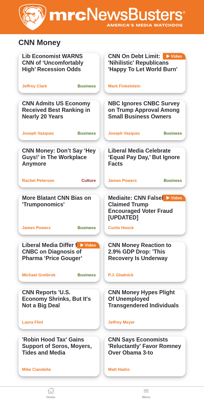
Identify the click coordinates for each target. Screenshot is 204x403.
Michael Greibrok (38, 275)
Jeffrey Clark (34, 86)
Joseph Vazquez (38, 133)
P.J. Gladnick (120, 275)
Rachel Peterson (38, 180)
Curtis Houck (121, 227)
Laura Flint (32, 322)
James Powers (122, 180)
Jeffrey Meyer (121, 322)
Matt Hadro (119, 369)
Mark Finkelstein (124, 86)
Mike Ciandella (36, 369)
